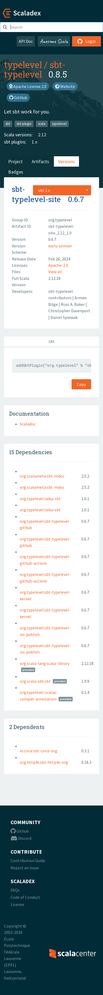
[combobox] (62, 190)
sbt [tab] (52, 341)
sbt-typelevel (34, 69)
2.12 (42, 135)
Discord (21, 838)
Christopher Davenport (69, 310)
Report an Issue (25, 867)
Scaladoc (28, 424)
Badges (15, 172)
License (17, 904)
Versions (66, 161)
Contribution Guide (28, 860)
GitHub (18, 97)
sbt (8, 123)
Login (86, 41)
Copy (81, 384)
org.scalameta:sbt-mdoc (42, 476)
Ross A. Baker (73, 304)
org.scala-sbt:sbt (35, 681)
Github (20, 831)
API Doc (26, 41)
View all (55, 271)
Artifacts (40, 161)
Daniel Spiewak (64, 317)
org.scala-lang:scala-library (44, 663)
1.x (34, 142)
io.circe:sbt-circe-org (38, 750)
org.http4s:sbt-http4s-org (44, 762)
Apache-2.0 (58, 265)
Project (15, 161)
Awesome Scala (54, 41)
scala (41, 123)
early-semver (60, 245)
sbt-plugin (24, 123)
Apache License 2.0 (27, 86)
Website (65, 86)
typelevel (23, 64)
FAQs (15, 890)
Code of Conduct (25, 897)
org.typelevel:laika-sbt (40, 498)
